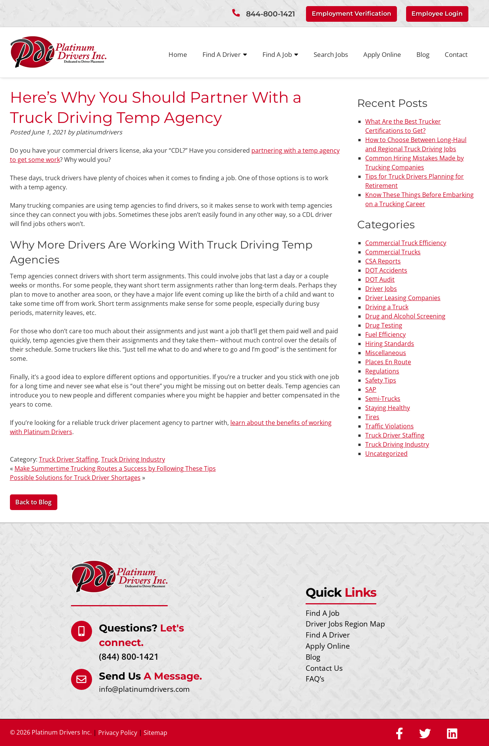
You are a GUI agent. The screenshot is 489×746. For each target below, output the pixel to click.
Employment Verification (351, 13)
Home (177, 54)
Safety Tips (380, 380)
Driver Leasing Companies (402, 298)
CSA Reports (383, 261)
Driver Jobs (381, 288)
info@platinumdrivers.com (144, 689)
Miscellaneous (385, 353)
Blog (422, 54)
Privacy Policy (117, 732)
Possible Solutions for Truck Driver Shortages (75, 477)
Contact (456, 54)
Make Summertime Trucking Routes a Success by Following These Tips (115, 468)
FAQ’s (315, 678)
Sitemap (155, 732)
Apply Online (382, 54)
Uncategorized (386, 453)
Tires (372, 417)
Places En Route (388, 362)
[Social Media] (399, 734)
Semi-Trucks (382, 398)
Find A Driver (224, 54)
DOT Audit (380, 279)
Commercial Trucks (393, 252)
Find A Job (280, 54)
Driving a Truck (386, 307)
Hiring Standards (389, 343)
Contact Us (324, 668)
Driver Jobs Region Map (345, 623)
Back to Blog (33, 502)
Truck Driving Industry (133, 459)
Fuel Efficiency (385, 334)
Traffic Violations (389, 426)
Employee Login (437, 13)
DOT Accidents (386, 270)
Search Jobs (331, 54)
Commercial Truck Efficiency (405, 243)
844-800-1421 (270, 14)
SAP (370, 389)
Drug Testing (383, 325)
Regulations (382, 371)
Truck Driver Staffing (68, 459)
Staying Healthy (387, 408)
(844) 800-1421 (129, 656)
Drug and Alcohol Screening (405, 316)
